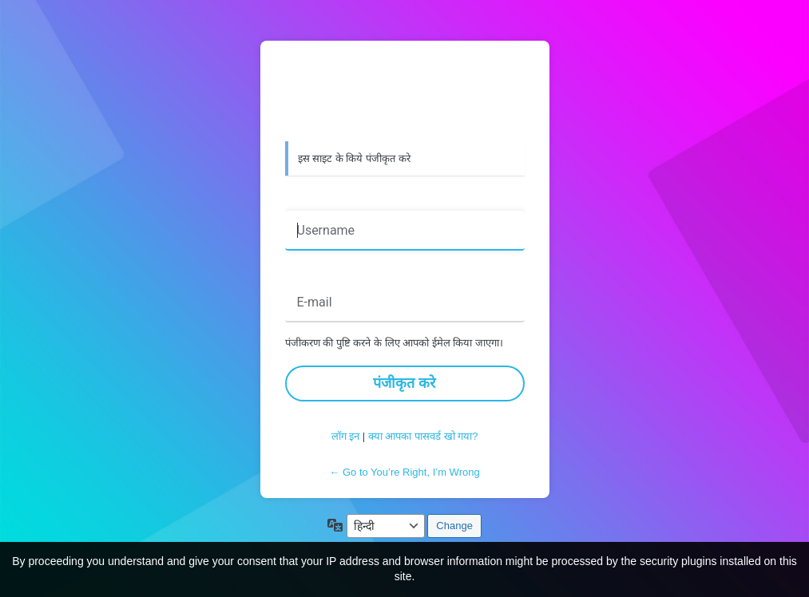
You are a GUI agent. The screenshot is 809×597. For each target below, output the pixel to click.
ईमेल (300, 271)
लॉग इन (345, 436)
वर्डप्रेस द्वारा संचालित (405, 93)
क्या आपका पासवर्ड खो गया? (423, 436)
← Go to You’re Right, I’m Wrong (404, 472)
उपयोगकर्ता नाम (323, 199)
